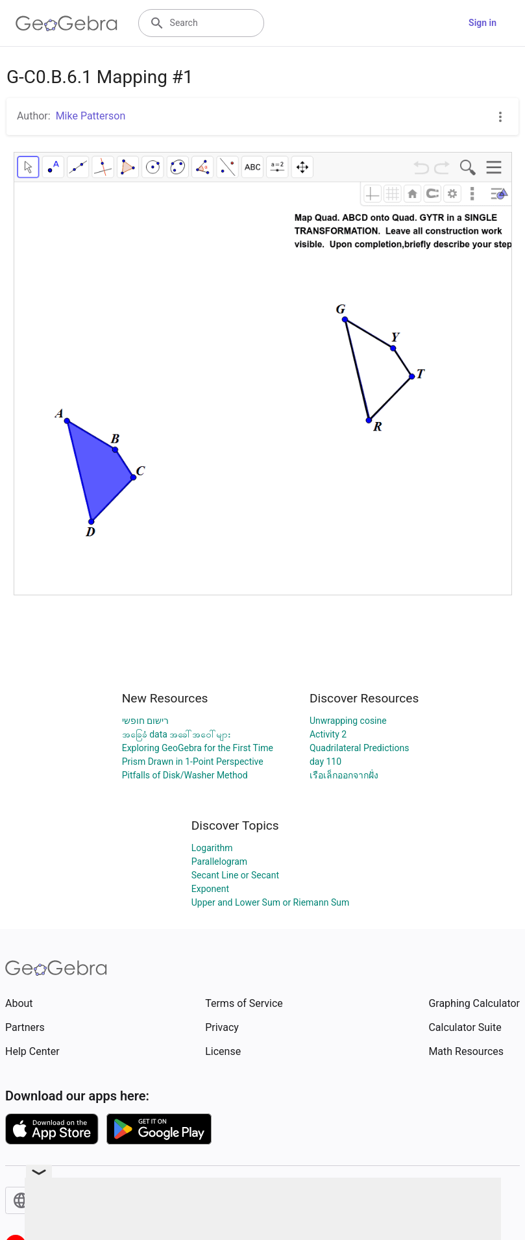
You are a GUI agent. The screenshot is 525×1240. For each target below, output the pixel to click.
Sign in (482, 23)
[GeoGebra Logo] (66, 23)
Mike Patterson (91, 116)
